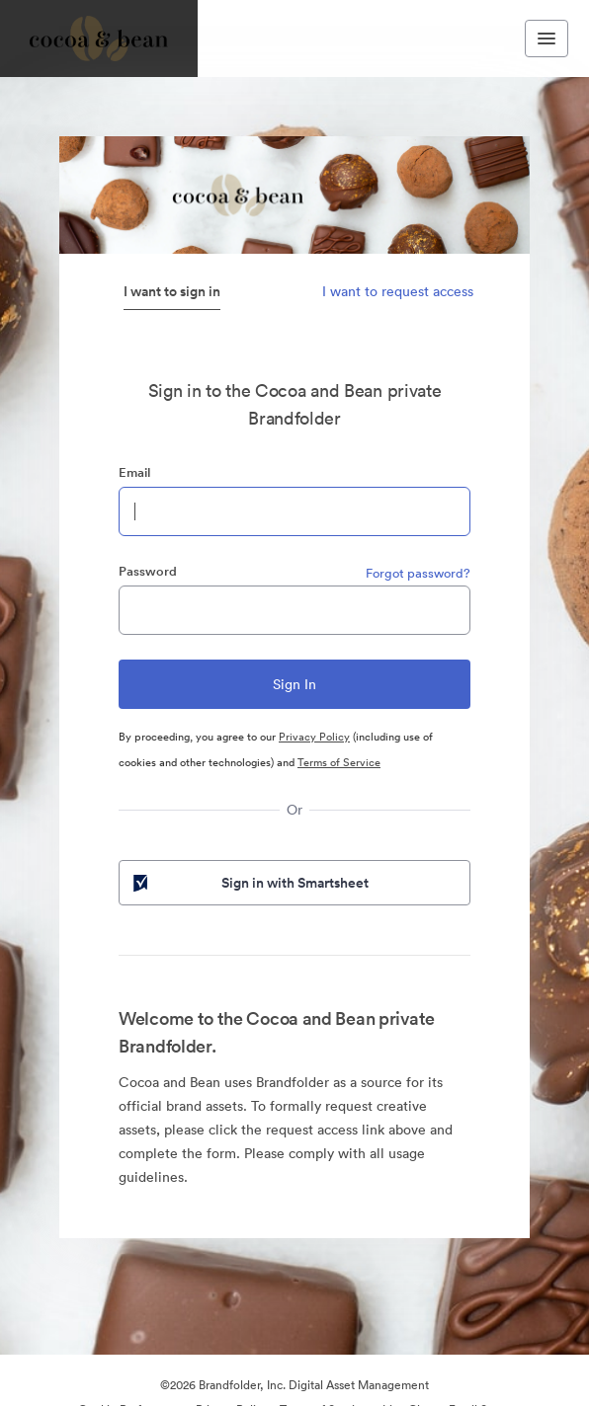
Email (134, 472)
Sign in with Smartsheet (249, 883)
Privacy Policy (314, 736)
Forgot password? (418, 573)
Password (148, 571)
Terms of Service (338, 762)
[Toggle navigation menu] (546, 38)
